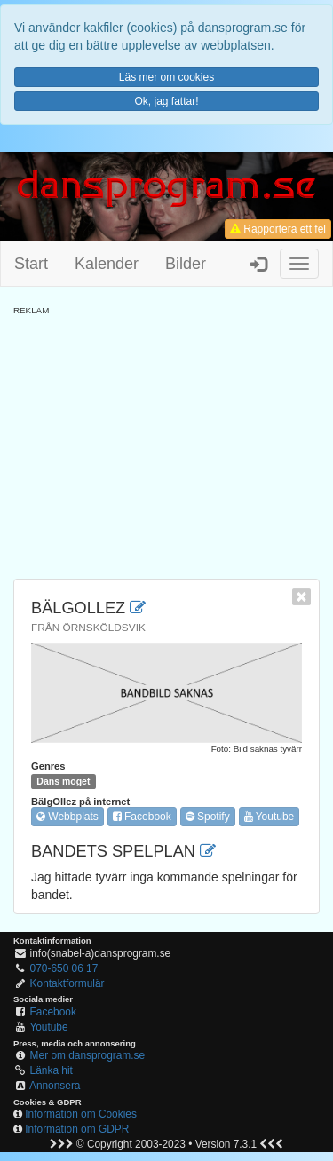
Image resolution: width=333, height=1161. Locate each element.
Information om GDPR (77, 1129)
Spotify (208, 816)
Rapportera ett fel (278, 229)
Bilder (185, 263)
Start (31, 263)
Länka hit (51, 1070)
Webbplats (67, 816)
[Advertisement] (166, 441)
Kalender (107, 263)
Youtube (269, 816)
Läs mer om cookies (166, 77)
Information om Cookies (81, 1114)
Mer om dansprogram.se (88, 1055)
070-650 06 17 (64, 968)
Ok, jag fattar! (166, 101)
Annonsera (55, 1085)
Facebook (142, 816)
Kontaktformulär (67, 983)
